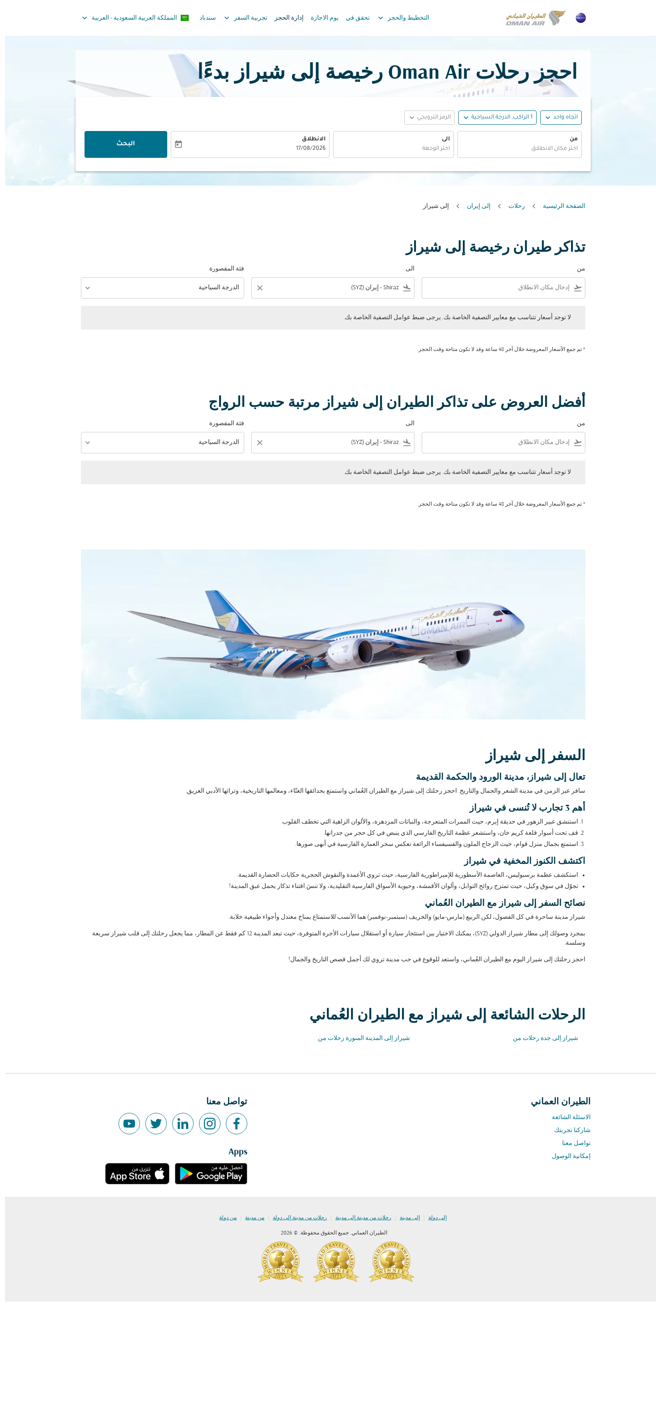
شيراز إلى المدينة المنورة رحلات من (359, 1038)
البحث (120, 144)
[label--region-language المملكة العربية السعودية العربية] (130, 18)
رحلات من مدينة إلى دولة (295, 1218)
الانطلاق (309, 139)
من (569, 139)
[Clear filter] (254, 288)
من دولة (223, 1218)
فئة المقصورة (221, 269)
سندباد (203, 18)
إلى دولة (432, 1218)
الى (441, 139)
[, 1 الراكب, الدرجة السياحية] (497, 118)
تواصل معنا (571, 1143)
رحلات (512, 206)
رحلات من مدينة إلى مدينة (358, 1218)
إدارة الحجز (284, 18)
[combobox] (515, 149)
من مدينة (249, 1218)
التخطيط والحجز (396, 18)
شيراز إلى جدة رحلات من (540, 1038)
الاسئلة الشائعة (566, 1117)
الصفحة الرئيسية (559, 206)
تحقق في (353, 18)
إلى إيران (474, 206)
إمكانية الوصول (566, 1156)
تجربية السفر (238, 18)
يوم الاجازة (320, 18)
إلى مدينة (405, 1218)
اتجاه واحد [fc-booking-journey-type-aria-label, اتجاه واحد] (560, 117)
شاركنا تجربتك (567, 1130)
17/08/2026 (306, 149)
